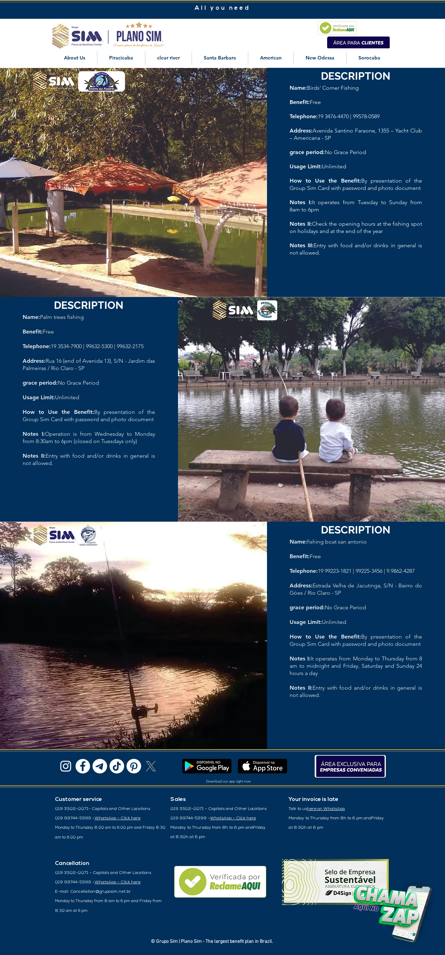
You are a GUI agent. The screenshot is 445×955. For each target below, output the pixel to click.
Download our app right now (228, 781)
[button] (74, 58)
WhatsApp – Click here (117, 818)
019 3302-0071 (71, 809)
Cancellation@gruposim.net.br (100, 892)
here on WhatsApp (326, 809)
